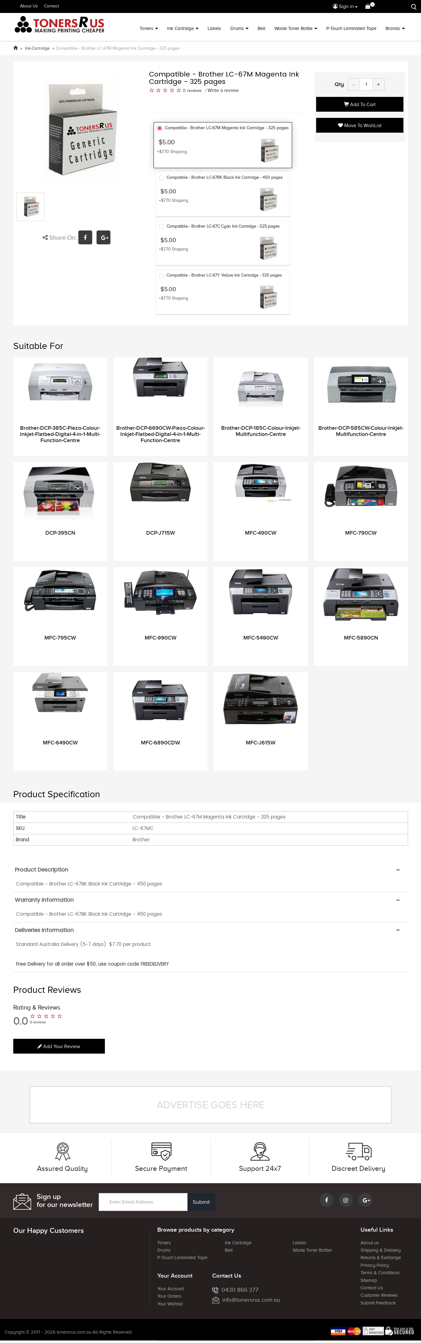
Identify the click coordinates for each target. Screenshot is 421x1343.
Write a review (223, 90)
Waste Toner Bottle (293, 28)
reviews (194, 90)
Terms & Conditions (380, 1272)
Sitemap (369, 1280)
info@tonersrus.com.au (246, 1299)
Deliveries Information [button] (44, 930)
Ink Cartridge (180, 28)
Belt (261, 28)
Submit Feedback (378, 1302)
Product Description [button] (41, 870)
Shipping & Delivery (381, 1250)
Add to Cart (360, 104)
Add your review (59, 1046)
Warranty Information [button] (44, 900)
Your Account (170, 1288)
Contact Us (372, 1287)
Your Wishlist (170, 1303)
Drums (237, 28)
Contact (51, 6)
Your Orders (169, 1296)
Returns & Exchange (381, 1257)
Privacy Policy (375, 1265)
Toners (146, 28)
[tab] (210, 870)
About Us (29, 6)
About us (370, 1242)
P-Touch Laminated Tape (351, 28)
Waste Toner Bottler (312, 1250)
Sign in (343, 6)
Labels (214, 28)
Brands (393, 28)
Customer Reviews (379, 1295)
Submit (201, 1202)
